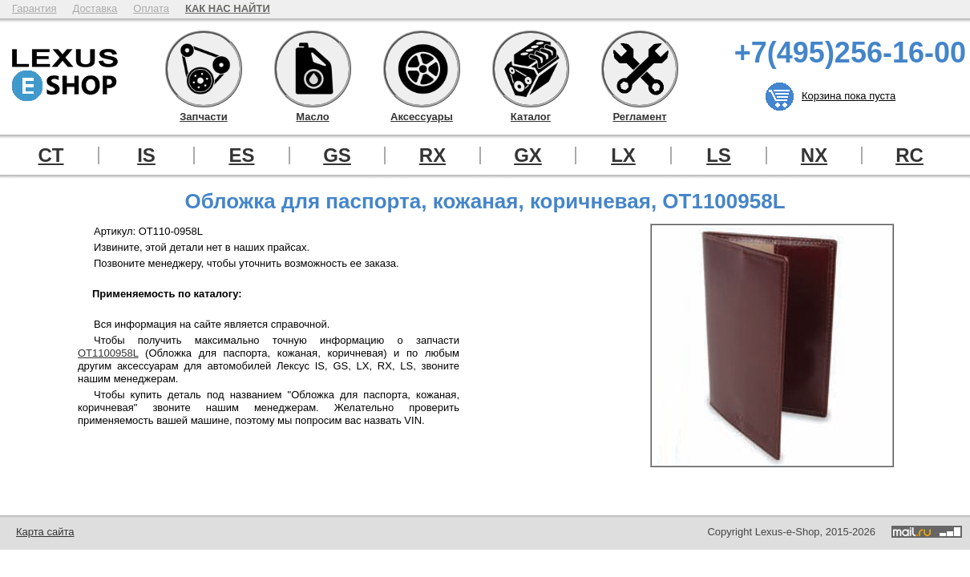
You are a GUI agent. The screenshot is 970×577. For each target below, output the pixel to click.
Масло (312, 68)
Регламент (639, 68)
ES (241, 155)
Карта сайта (45, 532)
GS (337, 155)
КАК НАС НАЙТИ (227, 8)
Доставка (94, 8)
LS (718, 155)
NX (814, 155)
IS (146, 155)
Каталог (530, 68)
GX (528, 155)
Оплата (151, 8)
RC (909, 155)
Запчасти (203, 68)
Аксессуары (421, 68)
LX (623, 155)
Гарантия (34, 8)
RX (432, 155)
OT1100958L (108, 353)
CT (51, 155)
